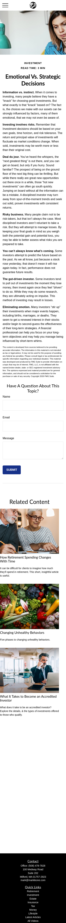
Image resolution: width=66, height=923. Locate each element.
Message (8, 438)
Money (33, 909)
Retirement (33, 891)
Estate (33, 898)
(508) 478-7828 (37, 865)
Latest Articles (33, 917)
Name (6, 396)
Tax (33, 906)
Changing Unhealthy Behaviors (22, 633)
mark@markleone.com (33, 880)
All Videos (32, 920)
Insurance (33, 902)
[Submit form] (12, 469)
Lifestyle (33, 913)
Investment (33, 895)
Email (6, 417)
